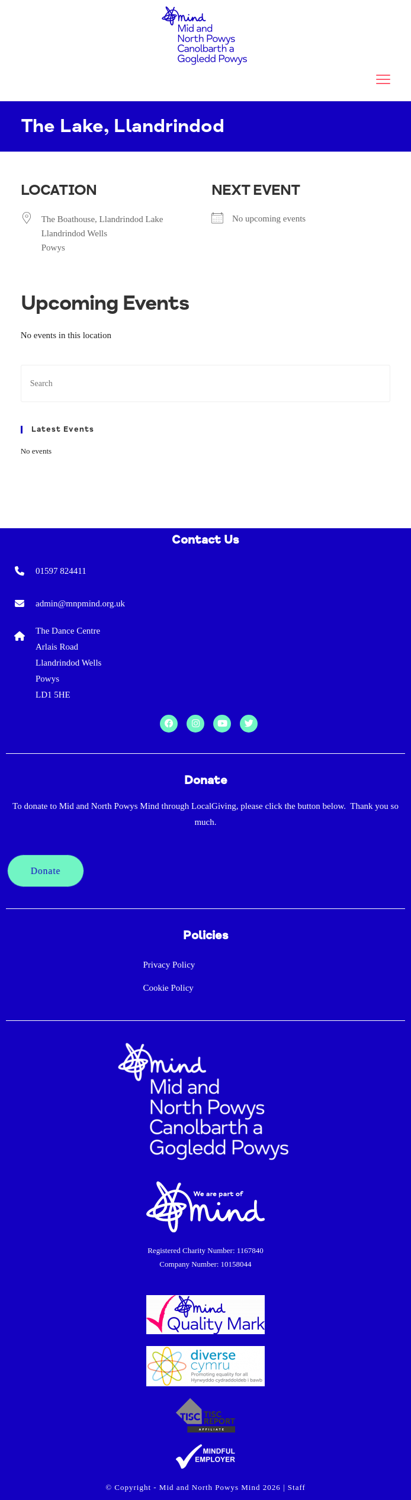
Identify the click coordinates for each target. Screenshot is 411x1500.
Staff (297, 1487)
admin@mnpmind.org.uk (80, 603)
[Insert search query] (206, 383)
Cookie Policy (168, 987)
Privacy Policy (169, 964)
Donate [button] (46, 871)
